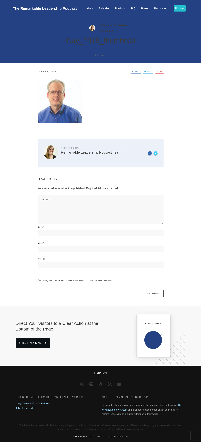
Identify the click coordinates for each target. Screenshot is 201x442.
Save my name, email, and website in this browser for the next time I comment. (76, 281)
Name (41, 227)
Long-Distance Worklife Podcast (32, 403)
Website (41, 259)
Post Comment (153, 294)
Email (41, 243)
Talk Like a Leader (25, 408)
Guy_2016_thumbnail (100, 41)
